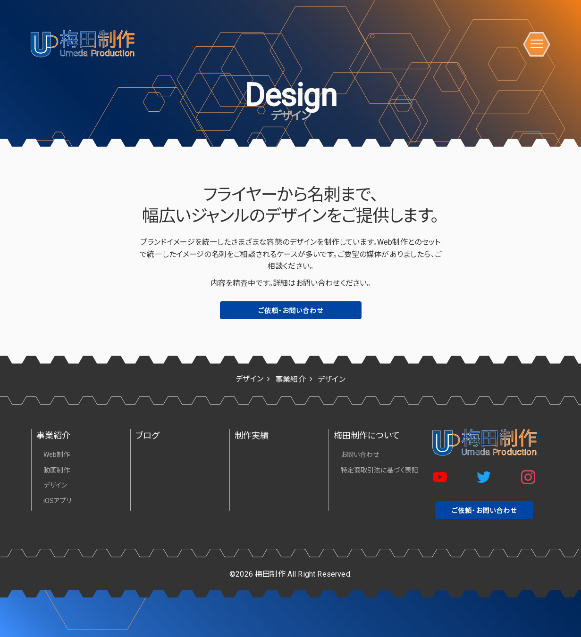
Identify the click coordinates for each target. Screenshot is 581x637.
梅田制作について (367, 435)
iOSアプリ (57, 501)
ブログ (147, 435)
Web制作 (56, 454)
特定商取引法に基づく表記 (380, 470)
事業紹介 (53, 435)
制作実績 (252, 435)
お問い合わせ (360, 454)
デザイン (55, 485)
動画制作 (56, 470)
